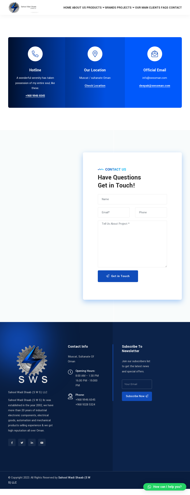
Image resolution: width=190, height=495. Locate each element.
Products (87, 10)
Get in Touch (118, 282)
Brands (105, 10)
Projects (120, 10)
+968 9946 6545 (35, 102)
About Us (71, 10)
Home (58, 10)
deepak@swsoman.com (154, 92)
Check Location (95, 92)
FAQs (162, 10)
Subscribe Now (137, 402)
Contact (174, 10)
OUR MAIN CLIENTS (144, 10)
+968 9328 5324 (85, 411)
